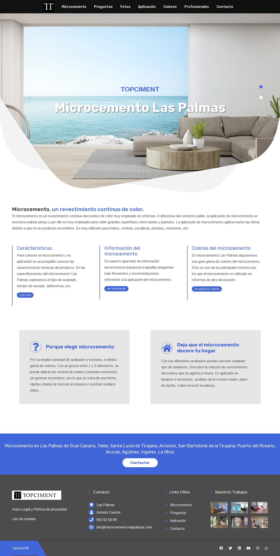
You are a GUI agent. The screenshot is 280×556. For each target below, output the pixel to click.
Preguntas (103, 7)
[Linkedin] (239, 548)
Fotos (125, 7)
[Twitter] (230, 548)
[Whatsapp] (266, 548)
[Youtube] (248, 548)
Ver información (116, 288)
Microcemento (74, 7)
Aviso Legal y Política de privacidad (39, 509)
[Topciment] (48, 6)
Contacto (225, 7)
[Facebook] (221, 548)
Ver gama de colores (206, 288)
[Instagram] (257, 548)
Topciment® (20, 548)
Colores (170, 7)
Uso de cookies (24, 519)
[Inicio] (36, 497)
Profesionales (196, 7)
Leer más (25, 295)
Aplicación (147, 7)
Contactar (140, 463)
